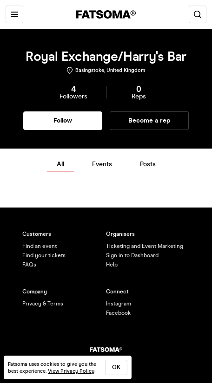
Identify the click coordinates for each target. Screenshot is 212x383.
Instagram (118, 303)
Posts (148, 164)
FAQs (29, 264)
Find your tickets (44, 255)
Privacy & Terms (42, 303)
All (60, 164)
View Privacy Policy (71, 371)
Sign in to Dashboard (132, 255)
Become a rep (149, 120)
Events (102, 164)
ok (116, 367)
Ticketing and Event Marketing (144, 246)
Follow (62, 120)
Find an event (39, 246)
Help (112, 264)
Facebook (118, 313)
